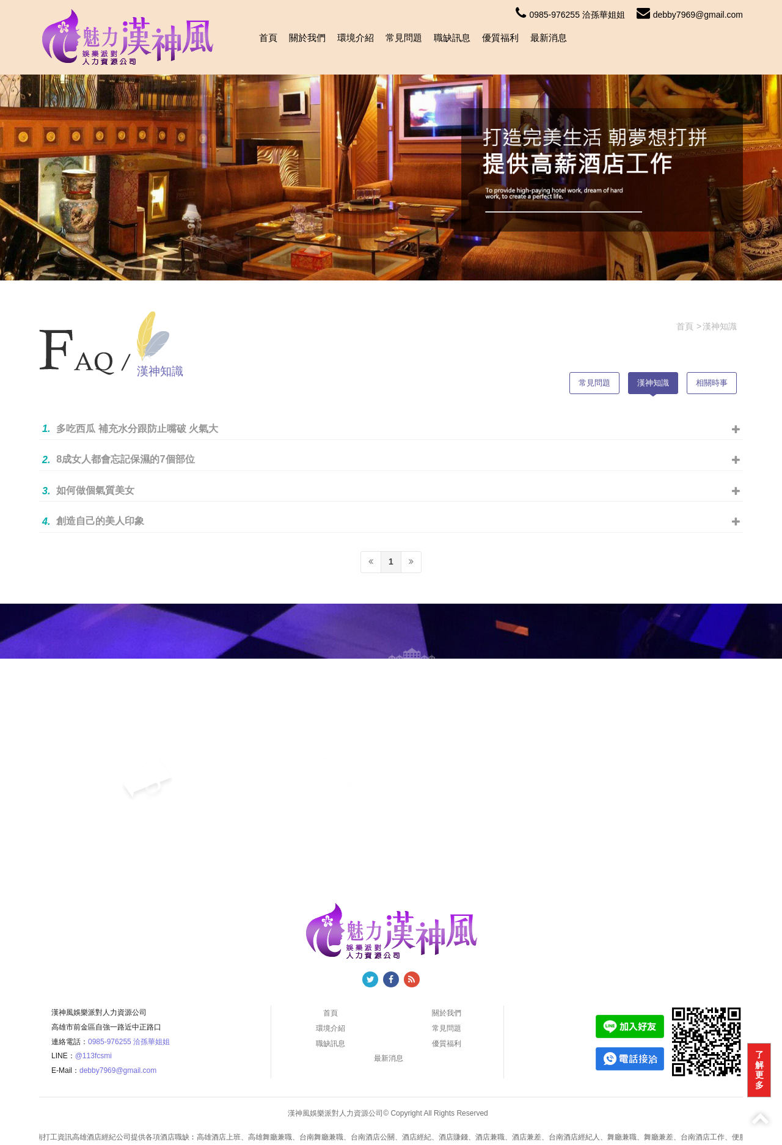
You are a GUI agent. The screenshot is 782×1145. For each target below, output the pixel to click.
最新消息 (548, 37)
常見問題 (404, 37)
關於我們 (307, 37)
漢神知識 (653, 382)
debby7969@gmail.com (690, 15)
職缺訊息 (452, 37)
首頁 (268, 37)
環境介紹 (355, 37)
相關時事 (712, 382)
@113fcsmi (93, 1056)
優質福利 (500, 37)
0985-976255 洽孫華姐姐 (570, 15)
